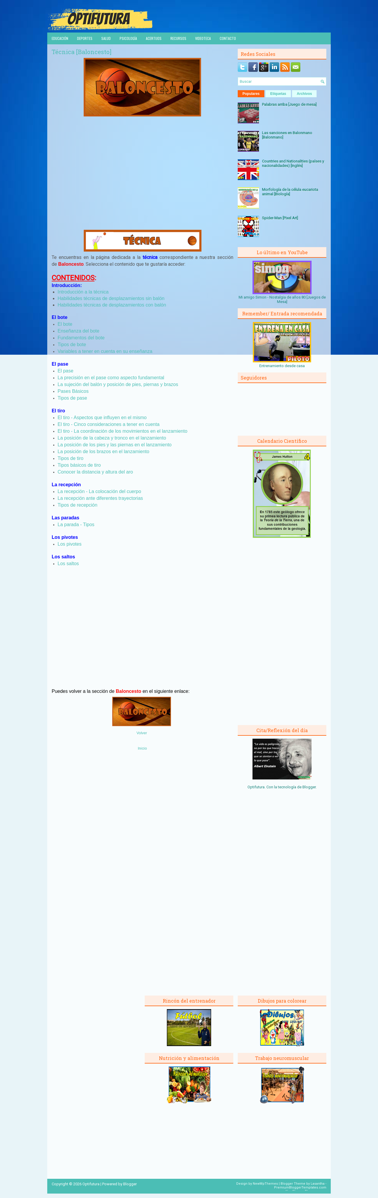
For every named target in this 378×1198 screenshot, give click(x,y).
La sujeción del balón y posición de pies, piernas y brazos (118, 384)
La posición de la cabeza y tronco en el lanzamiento (112, 437)
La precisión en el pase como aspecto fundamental (111, 377)
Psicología (128, 38)
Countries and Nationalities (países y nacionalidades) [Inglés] (293, 163)
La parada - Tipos (76, 524)
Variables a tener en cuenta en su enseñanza (105, 351)
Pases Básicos (73, 391)
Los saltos (68, 563)
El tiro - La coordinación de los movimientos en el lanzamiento (122, 431)
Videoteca (203, 38)
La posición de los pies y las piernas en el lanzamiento (115, 444)
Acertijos (154, 38)
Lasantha (318, 1184)
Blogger (309, 787)
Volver (141, 733)
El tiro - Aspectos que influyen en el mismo (102, 417)
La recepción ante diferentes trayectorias (100, 498)
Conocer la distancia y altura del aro (95, 471)
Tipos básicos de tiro (79, 465)
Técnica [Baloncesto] (81, 52)
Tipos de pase (72, 398)
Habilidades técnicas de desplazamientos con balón (112, 304)
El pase (65, 370)
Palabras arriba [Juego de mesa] (289, 104)
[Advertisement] (142, 179)
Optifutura (91, 1184)
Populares (251, 94)
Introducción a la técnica (83, 291)
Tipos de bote (72, 344)
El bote (65, 324)
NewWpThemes (265, 1184)
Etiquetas (278, 94)
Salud (106, 38)
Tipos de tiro (70, 458)
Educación (60, 38)
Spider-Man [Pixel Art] (280, 218)
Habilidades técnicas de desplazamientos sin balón (111, 298)
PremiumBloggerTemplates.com (300, 1187)
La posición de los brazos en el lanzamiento (103, 451)
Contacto (228, 38)
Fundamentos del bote (81, 337)
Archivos (304, 94)
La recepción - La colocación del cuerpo (99, 491)
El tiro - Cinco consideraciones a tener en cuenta (108, 424)
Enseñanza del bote (78, 330)
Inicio (142, 748)
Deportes (84, 38)
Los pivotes (70, 544)
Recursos (178, 38)
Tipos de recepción (77, 505)
